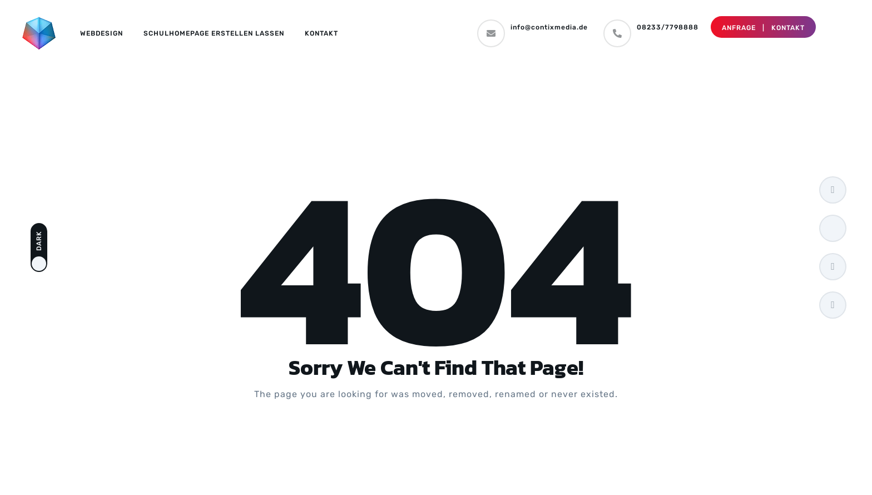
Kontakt (321, 33)
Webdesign (101, 33)
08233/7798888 (667, 27)
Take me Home (436, 439)
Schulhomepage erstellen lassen (213, 33)
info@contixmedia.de (549, 27)
